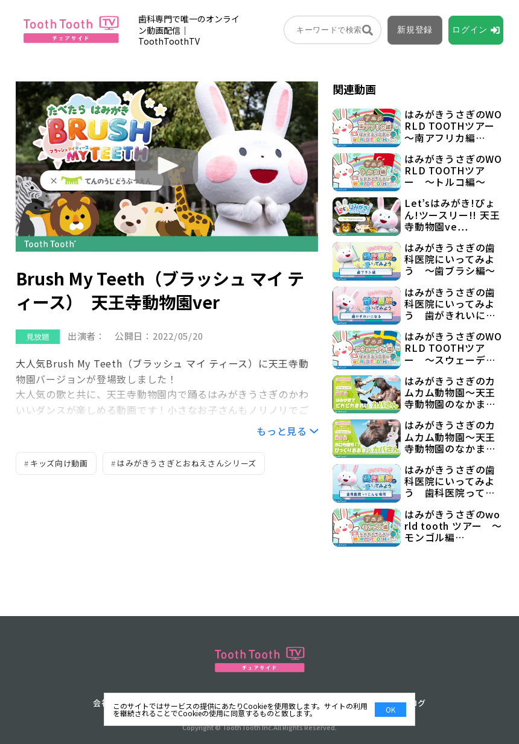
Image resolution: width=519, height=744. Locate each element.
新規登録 (415, 29)
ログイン (470, 29)
